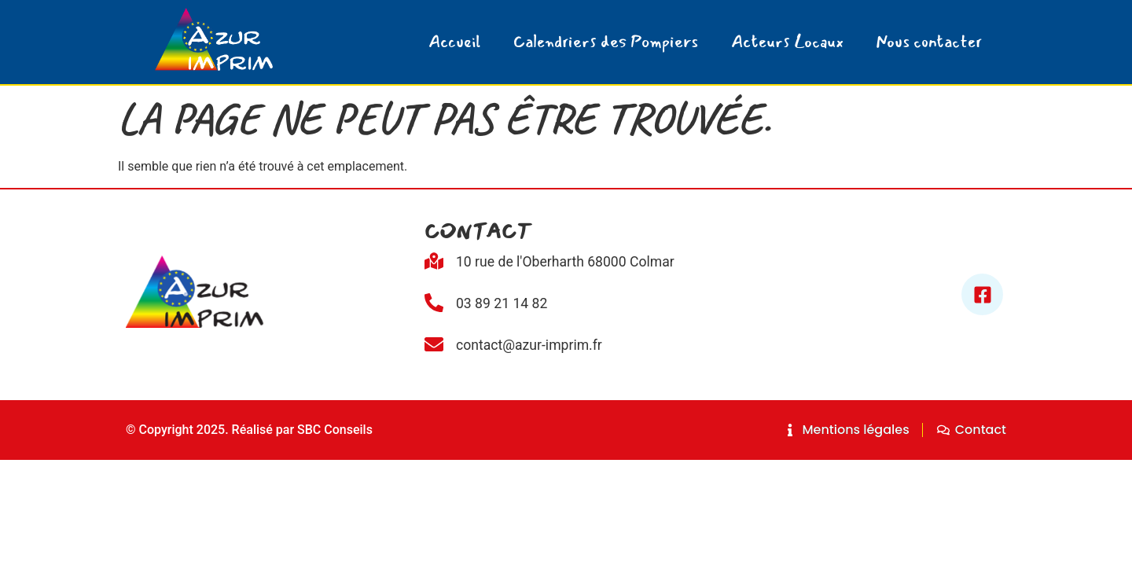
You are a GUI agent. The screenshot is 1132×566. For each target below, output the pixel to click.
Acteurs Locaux (787, 42)
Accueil (454, 42)
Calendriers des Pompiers (605, 42)
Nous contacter (929, 42)
